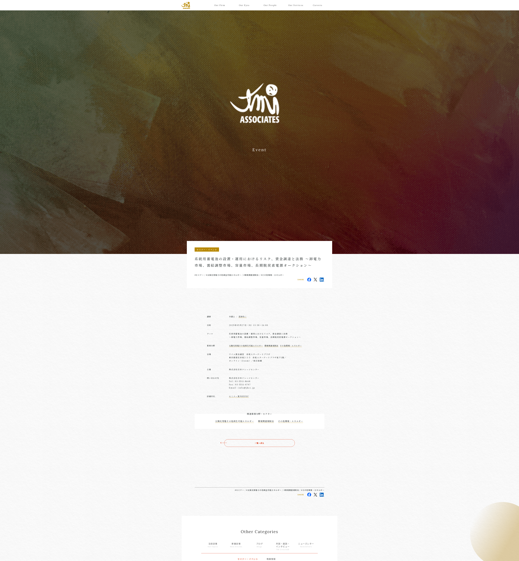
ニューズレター (306, 545)
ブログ (259, 545)
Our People (270, 5)
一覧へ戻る (259, 443)
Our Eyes (244, 5)
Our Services (294, 5)
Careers (317, 5)
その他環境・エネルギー (291, 345)
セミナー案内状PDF (239, 396)
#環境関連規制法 (251, 275)
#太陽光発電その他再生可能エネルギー (223, 275)
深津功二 (243, 316)
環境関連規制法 (271, 345)
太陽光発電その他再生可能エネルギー (246, 345)
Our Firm (219, 5)
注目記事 (213, 545)
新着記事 (236, 545)
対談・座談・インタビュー (283, 546)
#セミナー (199, 275)
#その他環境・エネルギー (272, 275)
